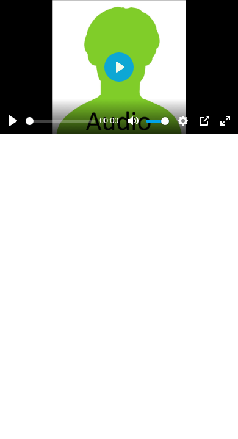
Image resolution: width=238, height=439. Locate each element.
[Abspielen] (13, 120)
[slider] (60, 121)
